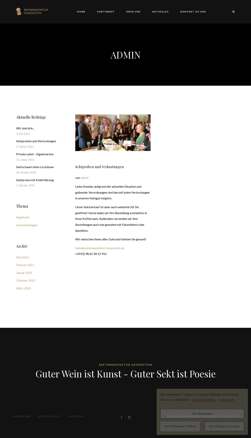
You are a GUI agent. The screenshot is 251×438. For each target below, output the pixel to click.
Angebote (22, 217)
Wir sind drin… (25, 128)
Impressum (22, 416)
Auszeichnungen (26, 225)
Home (81, 11)
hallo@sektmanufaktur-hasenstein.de (99, 248)
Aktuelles (160, 11)
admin (85, 177)
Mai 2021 (22, 257)
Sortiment (106, 11)
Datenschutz (49, 416)
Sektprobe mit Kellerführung (35, 180)
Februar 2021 (25, 265)
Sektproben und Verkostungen (99, 166)
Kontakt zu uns (193, 11)
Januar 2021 (24, 272)
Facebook (76, 416)
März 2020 (23, 288)
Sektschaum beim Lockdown (35, 167)
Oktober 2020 (25, 280)
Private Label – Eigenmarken (35, 154)
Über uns (133, 11)
